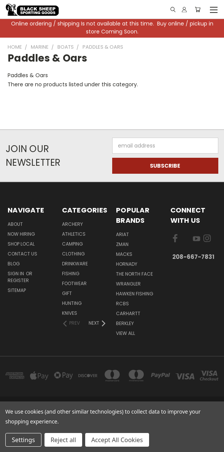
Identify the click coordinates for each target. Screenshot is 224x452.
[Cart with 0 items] (198, 9)
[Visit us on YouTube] (196, 240)
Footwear (74, 283)
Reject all (63, 440)
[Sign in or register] (184, 9)
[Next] (97, 323)
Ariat (122, 234)
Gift (67, 293)
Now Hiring (21, 234)
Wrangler (128, 284)
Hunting (72, 303)
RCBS (122, 303)
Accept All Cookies (117, 440)
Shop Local (21, 244)
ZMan (122, 244)
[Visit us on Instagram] (207, 240)
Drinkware (75, 263)
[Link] (173, 10)
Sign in (16, 273)
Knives (69, 313)
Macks (124, 254)
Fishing (70, 273)
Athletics (74, 234)
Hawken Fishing (134, 293)
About (15, 224)
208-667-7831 (193, 257)
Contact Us (22, 254)
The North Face (134, 274)
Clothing (73, 254)
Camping (72, 244)
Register (18, 280)
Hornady (126, 264)
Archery (72, 224)
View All (125, 333)
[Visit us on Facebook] (175, 240)
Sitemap (17, 290)
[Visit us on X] (186, 240)
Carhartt (128, 313)
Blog (14, 263)
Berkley (125, 323)
